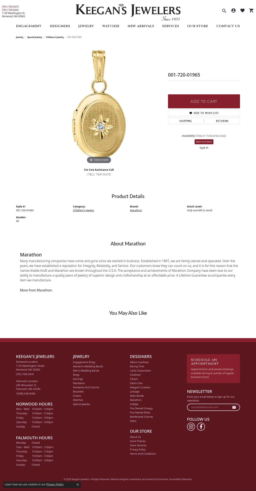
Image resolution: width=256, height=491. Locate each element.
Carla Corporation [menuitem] (140, 370)
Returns (222, 121)
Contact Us (228, 26)
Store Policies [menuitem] (138, 441)
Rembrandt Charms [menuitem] (141, 416)
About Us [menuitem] (135, 437)
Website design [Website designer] (118, 478)
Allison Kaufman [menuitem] (139, 362)
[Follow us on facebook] (201, 427)
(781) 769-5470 (10, 6)
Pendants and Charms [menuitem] (86, 387)
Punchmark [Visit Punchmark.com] (162, 478)
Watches (111, 26)
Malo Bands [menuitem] (137, 395)
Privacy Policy (54, 484)
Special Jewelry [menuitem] (81, 404)
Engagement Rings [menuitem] (84, 362)
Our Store (197, 26)
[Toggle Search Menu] (224, 11)
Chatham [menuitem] (135, 374)
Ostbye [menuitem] (134, 404)
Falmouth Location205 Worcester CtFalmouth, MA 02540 (28, 387)
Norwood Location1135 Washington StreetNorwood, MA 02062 (30, 368)
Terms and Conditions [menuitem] (143, 453)
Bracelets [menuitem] (78, 391)
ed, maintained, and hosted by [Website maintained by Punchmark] (141, 478)
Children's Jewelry (55, 37)
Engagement (29, 26)
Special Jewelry (34, 37)
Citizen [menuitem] (134, 379)
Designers (60, 26)
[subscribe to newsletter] (234, 407)
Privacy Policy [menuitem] (138, 449)
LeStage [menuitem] (134, 391)
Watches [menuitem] (78, 400)
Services (170, 26)
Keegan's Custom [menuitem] (140, 387)
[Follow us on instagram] (191, 427)
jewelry (19, 37)
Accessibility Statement (180, 478)
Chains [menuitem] (77, 395)
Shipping (185, 121)
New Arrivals (141, 26)
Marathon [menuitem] (136, 400)
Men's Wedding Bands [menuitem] (86, 370)
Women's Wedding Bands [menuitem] (88, 366)
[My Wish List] (242, 11)
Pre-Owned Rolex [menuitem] (140, 412)
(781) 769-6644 (10, 10)
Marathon (136, 210)
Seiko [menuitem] (133, 421)
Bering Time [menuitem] (137, 366)
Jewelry (86, 26)
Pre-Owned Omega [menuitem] (141, 408)
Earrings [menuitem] (78, 379)
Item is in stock (204, 141)
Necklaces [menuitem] (79, 383)
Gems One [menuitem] (136, 383)
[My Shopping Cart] (251, 11)
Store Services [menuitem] (138, 445)
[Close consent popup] (78, 484)
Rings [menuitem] (76, 374)
